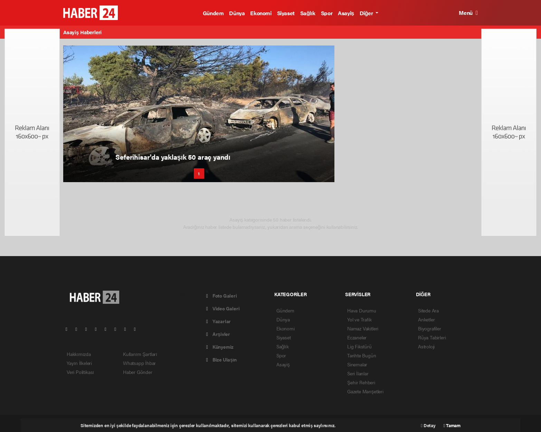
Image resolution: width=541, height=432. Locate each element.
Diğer (367, 13)
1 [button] (199, 173)
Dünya (237, 13)
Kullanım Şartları (140, 353)
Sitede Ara (428, 310)
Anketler (426, 319)
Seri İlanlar (358, 373)
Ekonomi (260, 13)
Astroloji (426, 346)
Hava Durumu (361, 310)
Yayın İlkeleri (79, 362)
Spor (326, 13)
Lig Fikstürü (359, 346)
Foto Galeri (221, 295)
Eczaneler (357, 337)
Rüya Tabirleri (432, 337)
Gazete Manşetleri (365, 391)
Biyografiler (429, 328)
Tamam (452, 425)
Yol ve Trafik (359, 319)
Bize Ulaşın (221, 359)
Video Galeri (222, 308)
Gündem (213, 13)
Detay (428, 425)
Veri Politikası (80, 371)
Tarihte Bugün (361, 355)
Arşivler (218, 333)
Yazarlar (218, 321)
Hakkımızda (79, 353)
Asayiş (346, 13)
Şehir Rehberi (361, 382)
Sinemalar (357, 364)
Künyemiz (220, 346)
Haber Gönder (137, 371)
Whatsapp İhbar (139, 362)
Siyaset (286, 13)
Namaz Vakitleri (362, 328)
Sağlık (307, 13)
